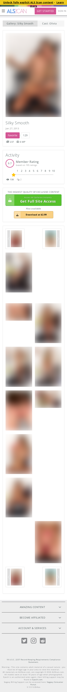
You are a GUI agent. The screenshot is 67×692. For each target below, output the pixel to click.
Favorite (12, 135)
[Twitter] (24, 640)
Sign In (62, 10)
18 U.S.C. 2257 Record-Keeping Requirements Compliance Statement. (34, 660)
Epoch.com (37, 679)
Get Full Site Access (32, 200)
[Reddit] (43, 640)
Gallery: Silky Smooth (20, 23)
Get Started (45, 11)
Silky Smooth (17, 123)
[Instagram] (33, 640)
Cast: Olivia (49, 23)
